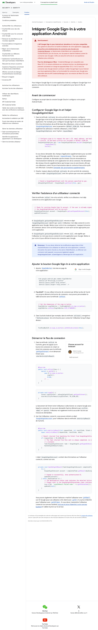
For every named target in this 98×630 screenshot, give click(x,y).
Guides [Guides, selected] (26, 12)
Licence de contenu (86, 515)
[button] (12, 29)
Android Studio (89, 2)
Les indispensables (26, 2)
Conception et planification (53, 22)
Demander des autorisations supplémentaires (69, 168)
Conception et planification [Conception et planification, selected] (49, 2)
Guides (80, 22)
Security (6, 8)
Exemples (16, 12)
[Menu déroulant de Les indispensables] (35, 2)
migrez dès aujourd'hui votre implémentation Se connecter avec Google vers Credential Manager (63, 49)
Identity (16, 8)
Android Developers (37, 22)
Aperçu (4, 12)
